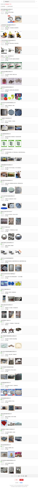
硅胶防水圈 (12, 90)
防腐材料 (7, 58)
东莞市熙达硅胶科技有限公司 (7, 87)
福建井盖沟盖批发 (8, 261)
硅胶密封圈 (16, 90)
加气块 (12, 369)
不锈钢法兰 (7, 323)
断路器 (9, 245)
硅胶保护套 (7, 90)
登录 (16, 479)
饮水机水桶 (7, 276)
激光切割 (10, 354)
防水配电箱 (13, 136)
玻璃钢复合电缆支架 (13, 183)
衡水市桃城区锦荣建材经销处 (7, 367)
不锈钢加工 (15, 354)
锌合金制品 (7, 74)
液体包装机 (12, 43)
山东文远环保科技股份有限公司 (8, 196)
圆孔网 (12, 463)
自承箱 (6, 401)
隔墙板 (9, 416)
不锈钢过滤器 (16, 323)
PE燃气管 (7, 198)
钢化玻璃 (7, 338)
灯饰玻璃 (10, 338)
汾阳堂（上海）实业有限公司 (7, 56)
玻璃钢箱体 (14, 292)
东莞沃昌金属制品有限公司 (7, 71)
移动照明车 (16, 27)
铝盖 (12, 447)
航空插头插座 (7, 136)
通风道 (6, 416)
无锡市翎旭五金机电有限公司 (7, 242)
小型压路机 (12, 27)
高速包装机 (16, 43)
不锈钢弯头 (7, 229)
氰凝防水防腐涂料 (16, 58)
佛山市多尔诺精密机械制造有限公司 (9, 351)
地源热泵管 (11, 198)
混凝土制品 (7, 183)
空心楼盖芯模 (15, 307)
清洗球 (6, 12)
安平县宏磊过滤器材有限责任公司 (8, 460)
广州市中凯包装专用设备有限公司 (8, 40)
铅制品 (11, 74)
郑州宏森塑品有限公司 (6, 398)
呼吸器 (12, 12)
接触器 (12, 245)
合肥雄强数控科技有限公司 (7, 149)
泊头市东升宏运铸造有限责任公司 (8, 102)
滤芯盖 (6, 463)
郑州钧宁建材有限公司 (6, 289)
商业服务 (6, 122)
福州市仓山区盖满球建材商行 (7, 258)
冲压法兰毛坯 (15, 214)
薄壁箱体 (7, 292)
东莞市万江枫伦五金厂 (6, 227)
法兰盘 (6, 214)
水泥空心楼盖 (13, 416)
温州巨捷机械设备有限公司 (7, 9)
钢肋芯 (11, 432)
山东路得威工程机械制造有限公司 (8, 25)
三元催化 (13, 121)
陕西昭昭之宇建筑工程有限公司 (8, 429)
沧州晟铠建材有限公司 (6, 382)
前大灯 (6, 121)
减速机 (6, 245)
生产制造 (6, 13)
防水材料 (10, 58)
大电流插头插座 (18, 136)
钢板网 (9, 463)
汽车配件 (9, 121)
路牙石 (15, 369)
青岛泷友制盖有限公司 (6, 444)
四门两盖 (7, 167)
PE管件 (15, 198)
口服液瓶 (9, 447)
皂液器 (16, 229)
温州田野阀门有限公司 (6, 320)
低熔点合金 (15, 74)
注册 (21, 479)
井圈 (13, 105)
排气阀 (9, 12)
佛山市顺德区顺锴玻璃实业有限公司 (9, 336)
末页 (26, 476)
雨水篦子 (11, 385)
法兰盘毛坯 (10, 214)
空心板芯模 (7, 432)
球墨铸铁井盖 (20, 183)
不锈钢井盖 (15, 385)
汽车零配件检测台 (8, 152)
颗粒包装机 (7, 43)
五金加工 (7, 354)
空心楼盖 (10, 307)
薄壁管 (10, 292)
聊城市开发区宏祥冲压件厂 (7, 211)
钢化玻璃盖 (15, 338)
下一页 (22, 476)
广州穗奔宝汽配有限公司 (6, 118)
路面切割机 (7, 27)
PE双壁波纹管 (7, 369)
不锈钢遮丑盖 (12, 229)
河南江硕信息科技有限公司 (7, 304)
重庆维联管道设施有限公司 (7, 180)
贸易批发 (6, 246)
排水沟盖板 (7, 385)
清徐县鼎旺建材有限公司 (6, 413)
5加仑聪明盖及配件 (13, 276)
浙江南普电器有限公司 (6, 133)
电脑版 (21, 482)
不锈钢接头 (12, 323)
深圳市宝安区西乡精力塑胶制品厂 (8, 273)
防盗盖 (6, 447)
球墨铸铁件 (10, 105)
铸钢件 (6, 105)
